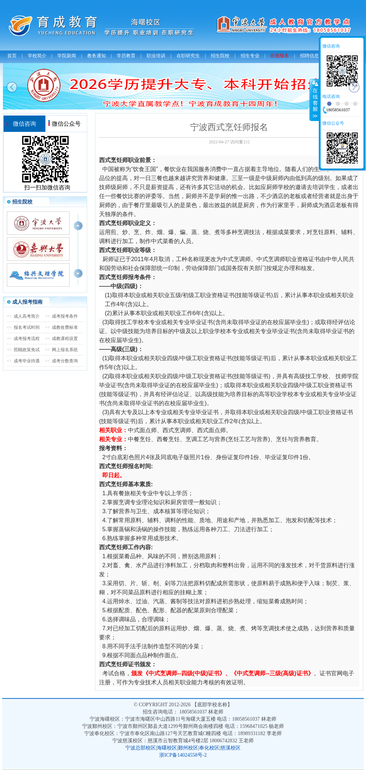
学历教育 (126, 55)
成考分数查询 (61, 360)
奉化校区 (209, 748)
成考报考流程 (23, 338)
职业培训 (156, 55)
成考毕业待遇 (23, 360)
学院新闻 (66, 55)
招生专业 (250, 55)
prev (11, 87)
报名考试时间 (23, 327)
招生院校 (220, 55)
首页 (12, 55)
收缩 (314, 100)
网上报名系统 (61, 349)
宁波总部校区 (140, 748)
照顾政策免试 (23, 349)
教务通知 (96, 55)
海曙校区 (167, 748)
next (354, 87)
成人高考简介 (23, 316)
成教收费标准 (61, 327)
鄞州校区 (188, 748)
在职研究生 (188, 55)
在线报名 (279, 55)
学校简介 (37, 55)
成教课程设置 (61, 338)
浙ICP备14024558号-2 (182, 755)
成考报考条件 (61, 316)
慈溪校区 (230, 748)
